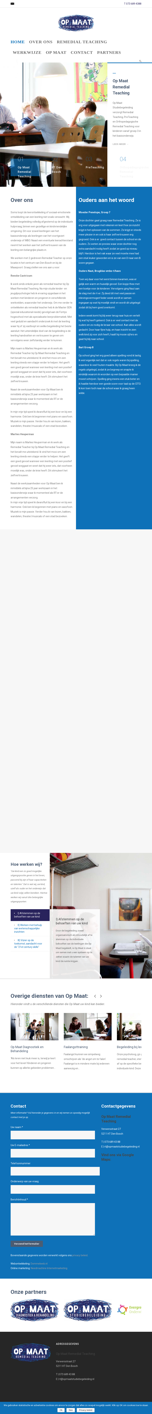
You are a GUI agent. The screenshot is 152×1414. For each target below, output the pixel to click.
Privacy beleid (85, 1410)
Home (18, 42)
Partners (109, 52)
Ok (61, 1410)
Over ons (41, 42)
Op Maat (56, 52)
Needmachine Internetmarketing (49, 1275)
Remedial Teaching (82, 42)
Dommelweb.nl (39, 1270)
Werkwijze (27, 52)
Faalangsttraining (57, 1036)
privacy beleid (80, 1262)
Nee (71, 1410)
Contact (82, 52)
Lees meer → (121, 144)
